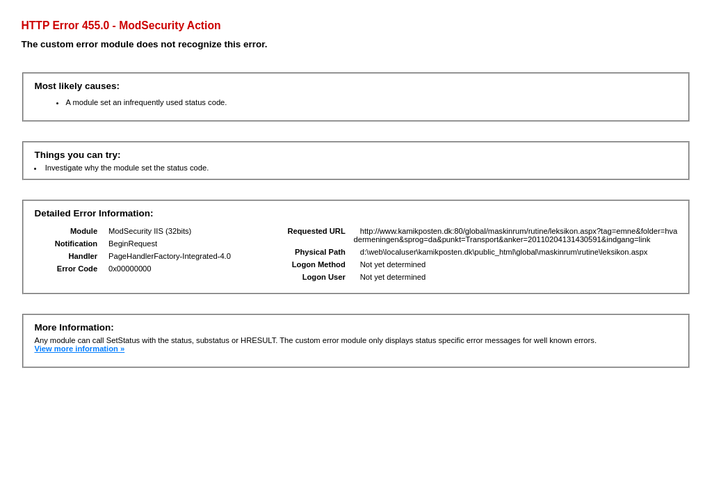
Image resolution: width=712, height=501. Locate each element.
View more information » (79, 348)
